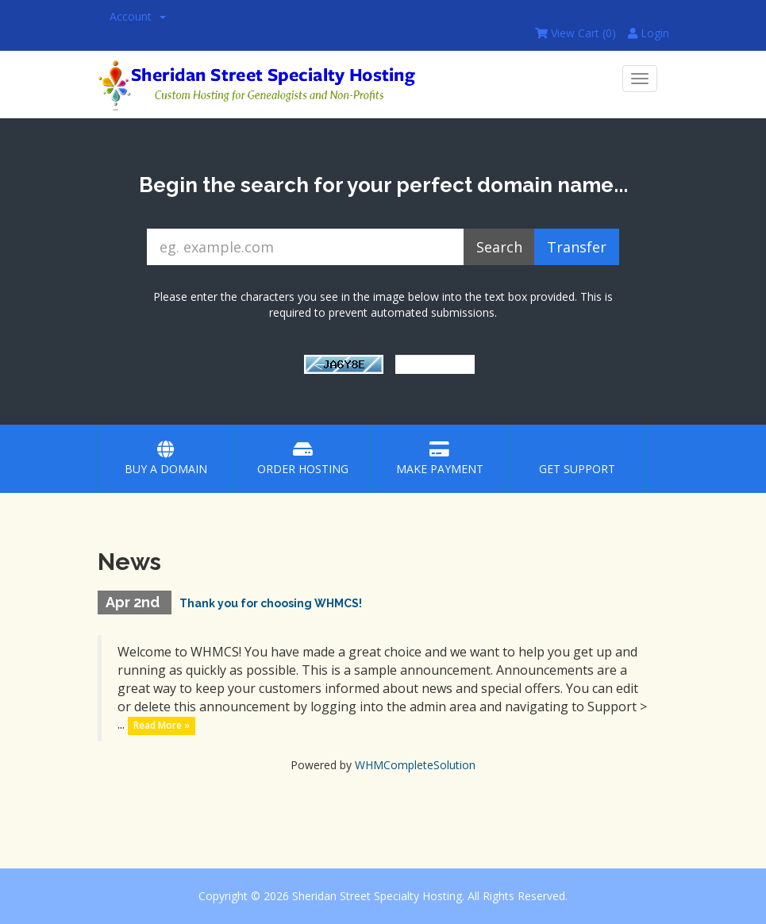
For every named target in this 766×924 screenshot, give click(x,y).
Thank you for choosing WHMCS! (270, 603)
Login (648, 32)
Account (138, 16)
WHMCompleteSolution (415, 764)
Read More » (161, 725)
